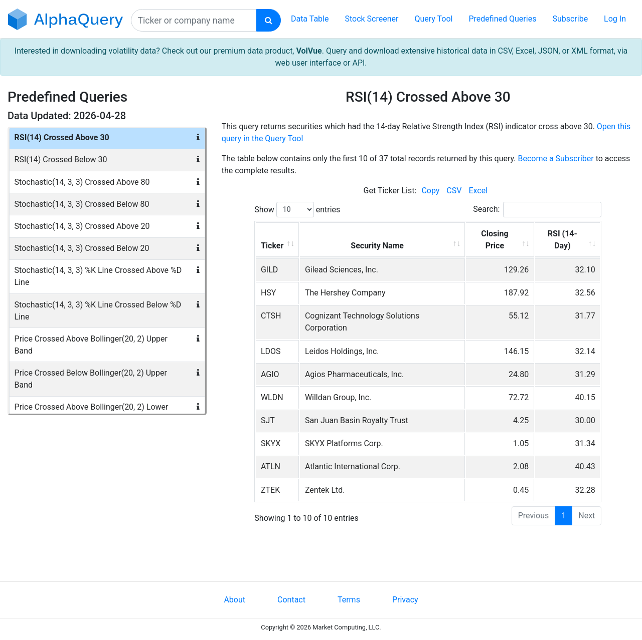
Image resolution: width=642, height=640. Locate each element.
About (234, 599)
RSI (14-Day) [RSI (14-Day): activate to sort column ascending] (562, 239)
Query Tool (433, 19)
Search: (537, 209)
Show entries (297, 209)
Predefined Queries (502, 19)
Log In (615, 19)
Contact (291, 599)
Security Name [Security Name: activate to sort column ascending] (377, 245)
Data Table (310, 19)
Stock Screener (371, 19)
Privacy (405, 599)
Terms (349, 599)
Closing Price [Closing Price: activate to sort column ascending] (494, 239)
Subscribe (570, 19)
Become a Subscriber (555, 158)
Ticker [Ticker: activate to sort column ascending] (272, 245)
